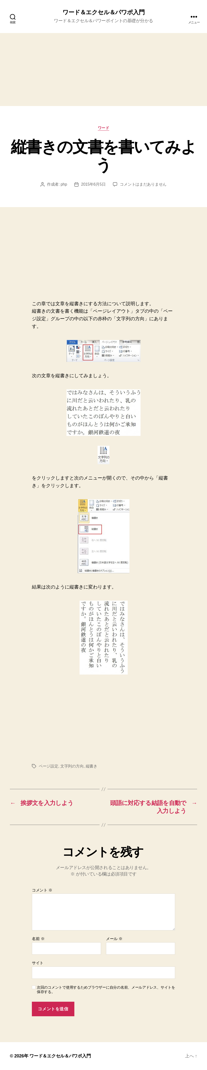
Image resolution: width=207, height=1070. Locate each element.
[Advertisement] (103, 69)
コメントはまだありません (143, 184)
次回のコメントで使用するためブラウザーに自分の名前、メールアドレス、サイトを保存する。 (106, 989)
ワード (103, 128)
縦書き (91, 766)
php (64, 184)
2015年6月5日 (93, 184)
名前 (38, 939)
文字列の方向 (71, 766)
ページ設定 (48, 766)
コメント (42, 890)
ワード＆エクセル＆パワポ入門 (103, 12)
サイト (37, 963)
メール (114, 939)
